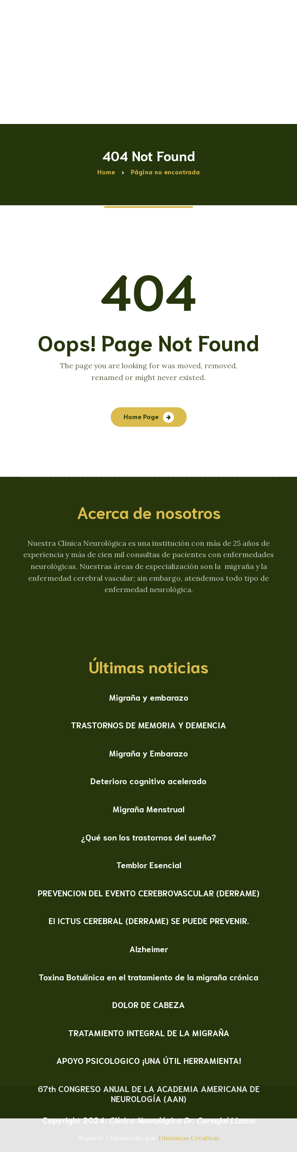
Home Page (141, 416)
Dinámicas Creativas (188, 1138)
